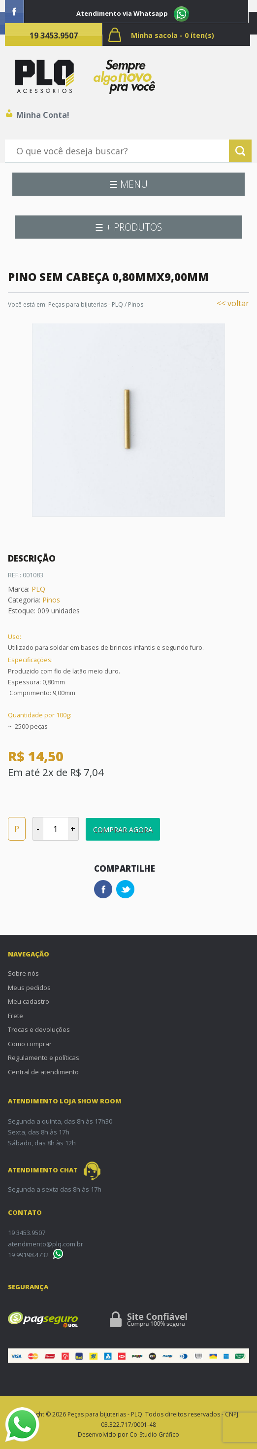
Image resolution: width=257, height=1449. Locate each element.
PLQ (38, 589)
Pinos (135, 304)
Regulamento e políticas (43, 1057)
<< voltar (233, 303)
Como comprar (30, 1043)
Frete (15, 1015)
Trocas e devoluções (39, 1029)
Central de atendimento (43, 1071)
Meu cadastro (28, 1001)
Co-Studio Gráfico (154, 1434)
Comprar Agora (123, 829)
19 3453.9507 (54, 35)
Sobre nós (23, 973)
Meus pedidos (29, 987)
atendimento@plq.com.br (45, 1243)
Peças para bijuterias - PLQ (85, 304)
